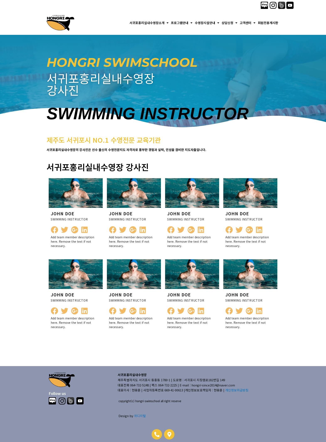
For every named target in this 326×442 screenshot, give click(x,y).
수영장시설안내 (207, 23)
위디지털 (140, 416)
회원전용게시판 (268, 23)
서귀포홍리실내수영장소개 (149, 23)
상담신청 (229, 23)
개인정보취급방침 (236, 390)
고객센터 (247, 23)
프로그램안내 (181, 23)
